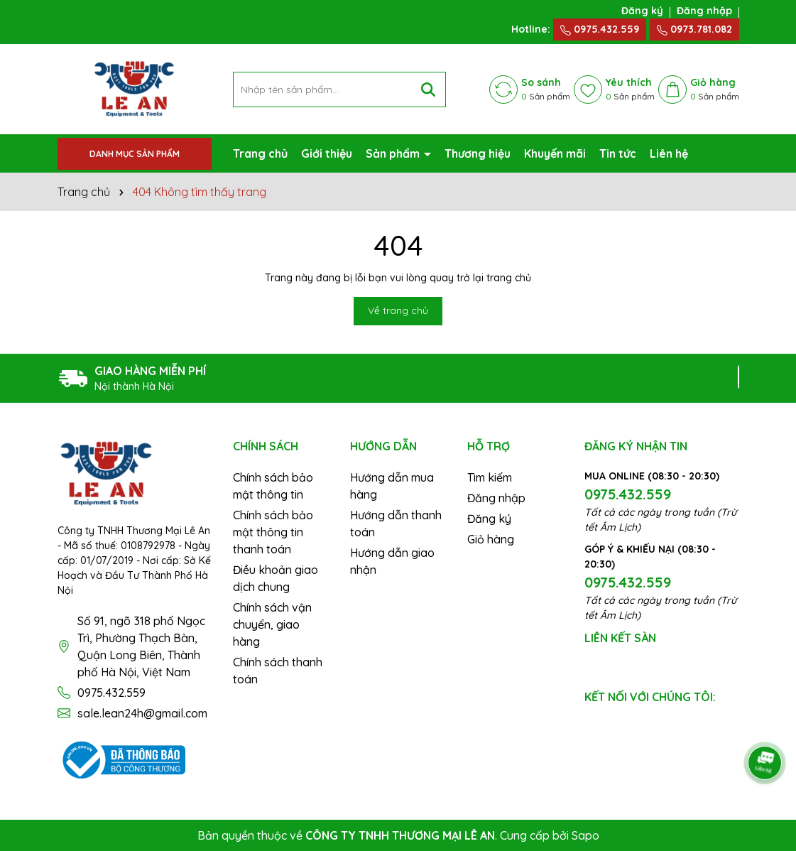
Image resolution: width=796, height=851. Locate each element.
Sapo (585, 835)
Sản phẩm (394, 153)
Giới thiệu (326, 153)
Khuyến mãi (555, 153)
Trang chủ (260, 153)
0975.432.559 (599, 29)
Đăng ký (642, 10)
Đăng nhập (704, 10)
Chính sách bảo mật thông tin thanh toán (273, 532)
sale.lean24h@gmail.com (142, 713)
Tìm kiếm (489, 477)
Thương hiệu (478, 153)
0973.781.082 (694, 29)
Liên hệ (669, 153)
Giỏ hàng (490, 539)
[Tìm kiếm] (428, 89)
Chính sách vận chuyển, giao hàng (272, 624)
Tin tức (617, 153)
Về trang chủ (398, 310)
